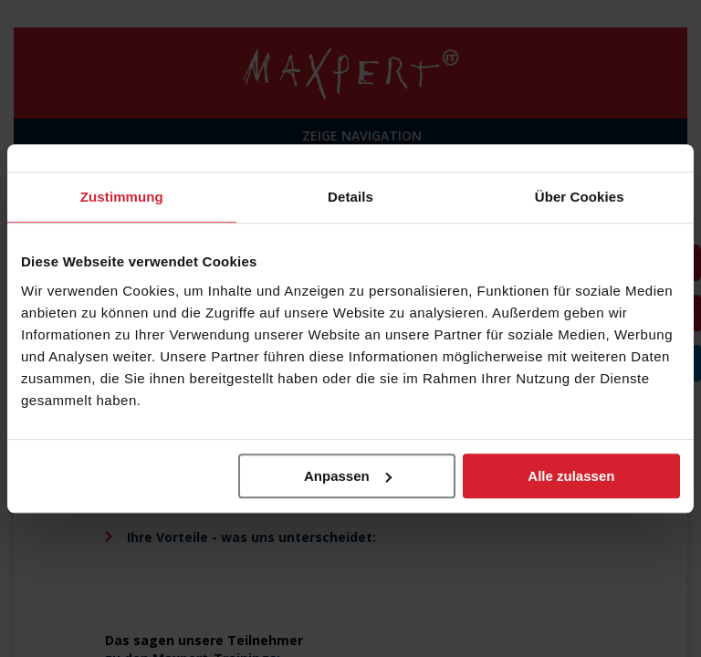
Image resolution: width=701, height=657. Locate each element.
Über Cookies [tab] (579, 196)
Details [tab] (350, 196)
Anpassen (348, 476)
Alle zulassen (571, 476)
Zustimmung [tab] (121, 196)
